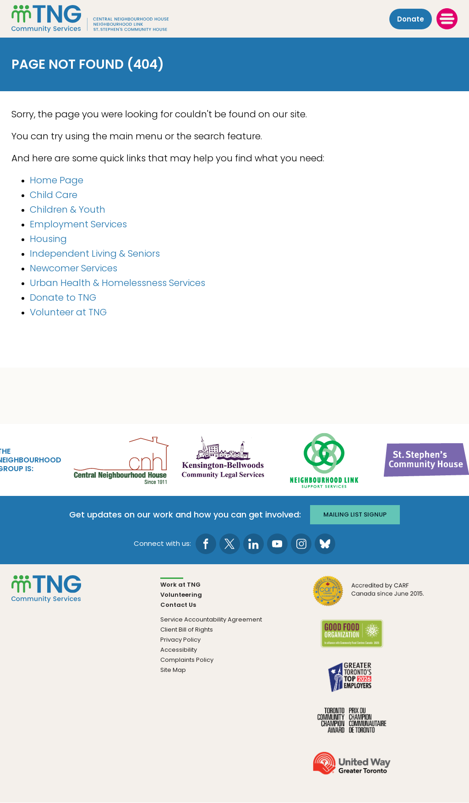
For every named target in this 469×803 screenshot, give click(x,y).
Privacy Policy (180, 639)
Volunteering (181, 594)
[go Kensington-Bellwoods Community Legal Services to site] (222, 459)
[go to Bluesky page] (325, 544)
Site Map (173, 670)
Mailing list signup (355, 514)
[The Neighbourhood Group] (101, 19)
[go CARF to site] (368, 596)
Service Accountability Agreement (211, 619)
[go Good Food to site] (351, 639)
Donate (410, 19)
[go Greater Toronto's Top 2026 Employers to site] (351, 682)
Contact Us (178, 604)
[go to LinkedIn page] (253, 544)
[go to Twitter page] (229, 544)
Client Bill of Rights (186, 629)
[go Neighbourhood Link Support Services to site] (325, 459)
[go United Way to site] (351, 768)
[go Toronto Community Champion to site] (351, 725)
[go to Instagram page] (301, 544)
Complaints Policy (186, 659)
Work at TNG (180, 584)
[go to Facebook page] (206, 544)
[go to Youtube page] (277, 544)
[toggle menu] (447, 18)
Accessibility (178, 649)
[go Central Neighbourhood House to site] (120, 459)
